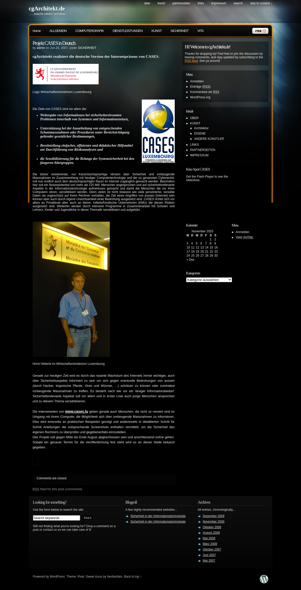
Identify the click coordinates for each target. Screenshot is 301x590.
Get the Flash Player (200, 176)
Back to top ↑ (132, 576)
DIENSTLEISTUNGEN (128, 31)
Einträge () (200, 86)
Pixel (81, 576)
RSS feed (191, 61)
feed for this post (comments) (57, 489)
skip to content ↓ (261, 3)
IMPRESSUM (218, 3)
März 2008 (210, 544)
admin (41, 48)
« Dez (190, 259)
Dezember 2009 (213, 516)
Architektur (201, 128)
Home (37, 31)
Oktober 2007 (212, 549)
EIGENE (200, 133)
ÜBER (147, 3)
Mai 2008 (209, 538)
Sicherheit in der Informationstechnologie (158, 516)
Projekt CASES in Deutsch (54, 43)
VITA (200, 31)
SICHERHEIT (179, 31)
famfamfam (114, 576)
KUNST (161, 3)
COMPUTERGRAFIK (89, 31)
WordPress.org (200, 97)
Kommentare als (204, 92)
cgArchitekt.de (47, 8)
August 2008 (211, 533)
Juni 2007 (209, 555)
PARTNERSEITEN (181, 3)
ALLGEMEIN (57, 31)
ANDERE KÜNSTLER (209, 139)
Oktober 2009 (212, 527)
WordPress (57, 576)
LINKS (201, 3)
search (238, 3)
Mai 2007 (209, 560)
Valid (245, 237)
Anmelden (197, 81)
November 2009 (213, 521)
